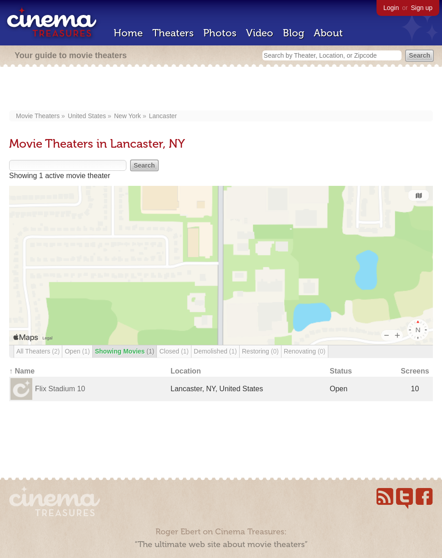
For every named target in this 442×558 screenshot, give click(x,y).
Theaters (173, 33)
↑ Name (22, 371)
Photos (219, 33)
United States (87, 116)
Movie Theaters (38, 116)
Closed (174, 351)
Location (186, 371)
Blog (293, 33)
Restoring (260, 351)
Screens (415, 371)
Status (341, 371)
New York (127, 116)
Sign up (421, 7)
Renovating (305, 351)
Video (259, 33)
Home (128, 33)
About (328, 33)
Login (391, 7)
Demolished (215, 351)
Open (77, 351)
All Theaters (38, 351)
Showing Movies (125, 351)
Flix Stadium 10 (60, 389)
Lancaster (163, 116)
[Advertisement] (221, 89)
